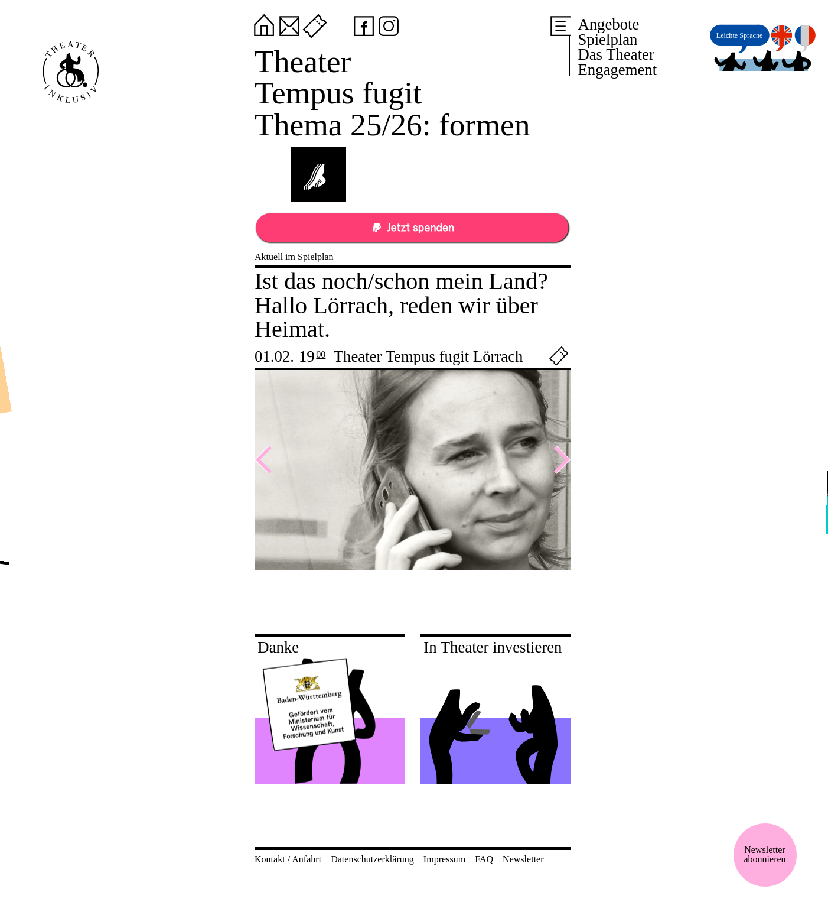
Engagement (617, 70)
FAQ (484, 859)
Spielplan (607, 39)
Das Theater (616, 54)
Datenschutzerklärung (372, 859)
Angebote (608, 24)
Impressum (444, 859)
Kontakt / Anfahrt (288, 859)
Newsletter (523, 859)
